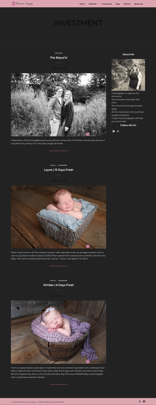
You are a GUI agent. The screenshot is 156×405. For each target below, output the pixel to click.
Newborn (63, 165)
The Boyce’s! (58, 57)
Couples (58, 53)
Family (53, 165)
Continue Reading (58, 151)
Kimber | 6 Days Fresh (58, 285)
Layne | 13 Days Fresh (58, 170)
